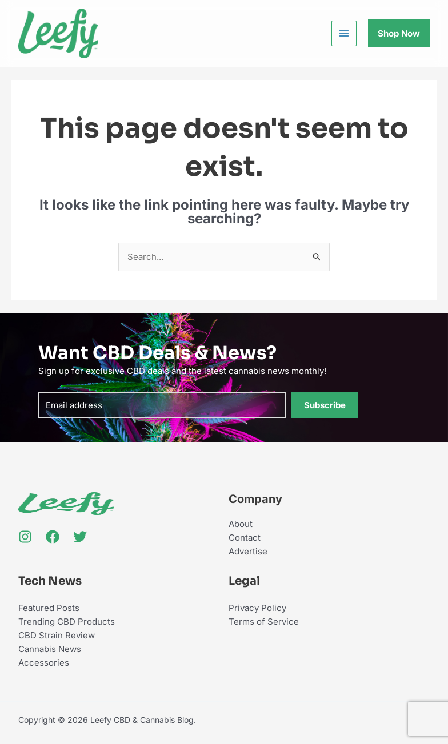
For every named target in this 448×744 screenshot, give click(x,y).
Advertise (248, 551)
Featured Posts (48, 607)
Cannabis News (49, 649)
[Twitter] (80, 537)
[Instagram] (25, 537)
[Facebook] (52, 537)
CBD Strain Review (56, 635)
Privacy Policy (257, 607)
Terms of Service (264, 621)
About (241, 523)
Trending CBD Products (66, 621)
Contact (245, 537)
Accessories (43, 662)
